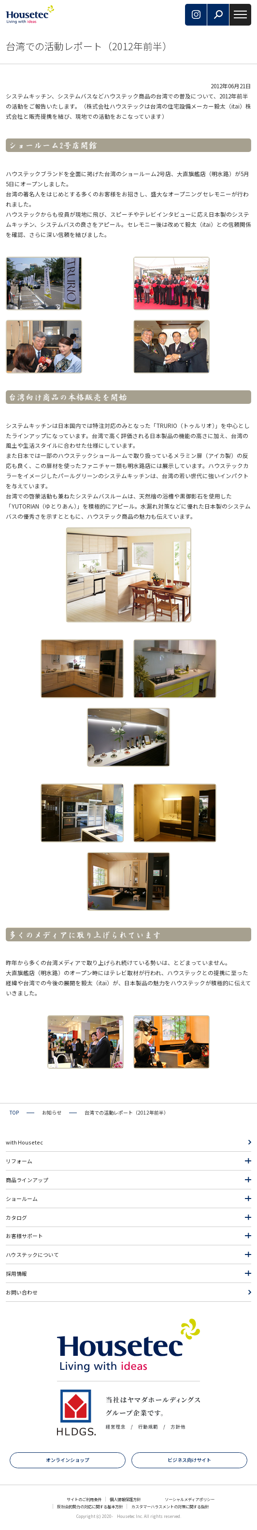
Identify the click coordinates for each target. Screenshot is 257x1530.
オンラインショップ (67, 1459)
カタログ (16, 1217)
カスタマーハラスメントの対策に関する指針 (170, 1506)
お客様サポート (24, 1236)
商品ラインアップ (27, 1180)
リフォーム (19, 1161)
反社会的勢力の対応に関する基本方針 (90, 1506)
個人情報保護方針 (125, 1499)
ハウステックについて (32, 1254)
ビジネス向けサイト (189, 1459)
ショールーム (22, 1198)
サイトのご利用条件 (84, 1499)
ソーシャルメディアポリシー (189, 1499)
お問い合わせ (22, 1292)
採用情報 (16, 1273)
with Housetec (24, 1142)
